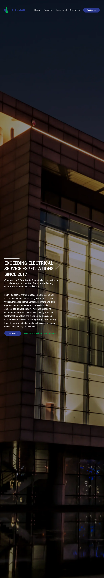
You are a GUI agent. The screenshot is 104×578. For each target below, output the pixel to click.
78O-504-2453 (50, 333)
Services (48, 10)
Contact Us (91, 10)
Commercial (75, 10)
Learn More (13, 333)
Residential (61, 10)
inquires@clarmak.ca (33, 333)
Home (37, 10)
